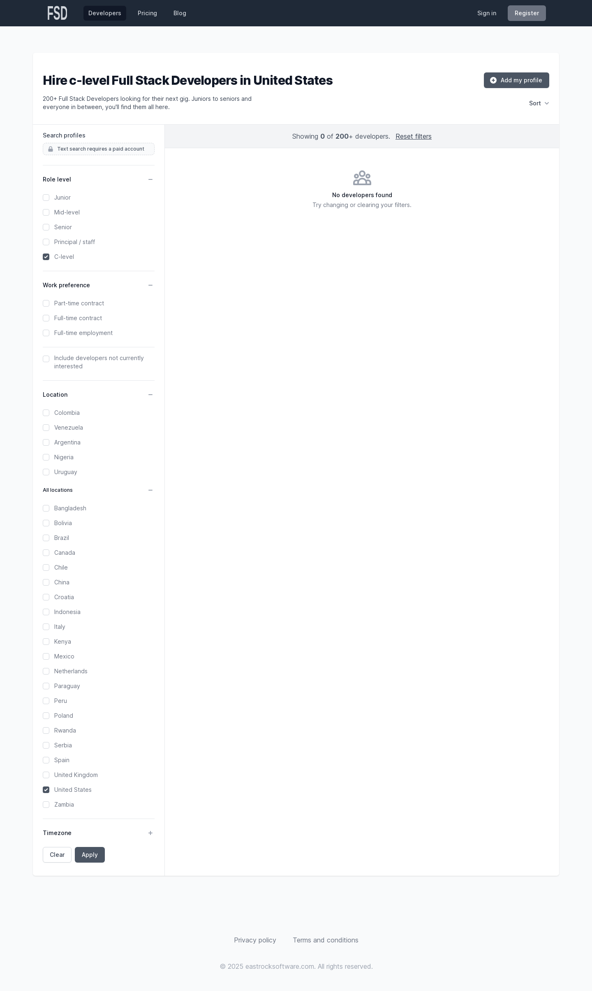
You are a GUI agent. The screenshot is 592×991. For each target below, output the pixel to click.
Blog (179, 12)
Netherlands (71, 671)
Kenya (62, 641)
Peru (60, 700)
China (61, 582)
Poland (63, 715)
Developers (104, 12)
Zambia (64, 804)
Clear (57, 854)
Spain (61, 759)
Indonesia (67, 611)
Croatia (64, 596)
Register (527, 12)
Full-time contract (78, 317)
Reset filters (413, 136)
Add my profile (515, 80)
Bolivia (63, 522)
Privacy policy (255, 940)
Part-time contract (79, 303)
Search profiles (64, 135)
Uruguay (65, 471)
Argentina (67, 442)
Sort (539, 103)
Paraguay (67, 685)
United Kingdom (76, 774)
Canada (64, 552)
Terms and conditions (325, 940)
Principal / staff (74, 241)
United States (73, 789)
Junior (62, 197)
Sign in (486, 12)
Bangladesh (70, 508)
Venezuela (68, 427)
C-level (64, 256)
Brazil (61, 537)
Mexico (64, 656)
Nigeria (64, 457)
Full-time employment (83, 332)
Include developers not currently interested (99, 362)
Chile (61, 567)
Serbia (63, 745)
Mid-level (67, 212)
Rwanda (65, 730)
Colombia (67, 412)
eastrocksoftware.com (279, 966)
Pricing (147, 12)
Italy (59, 626)
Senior (63, 226)
